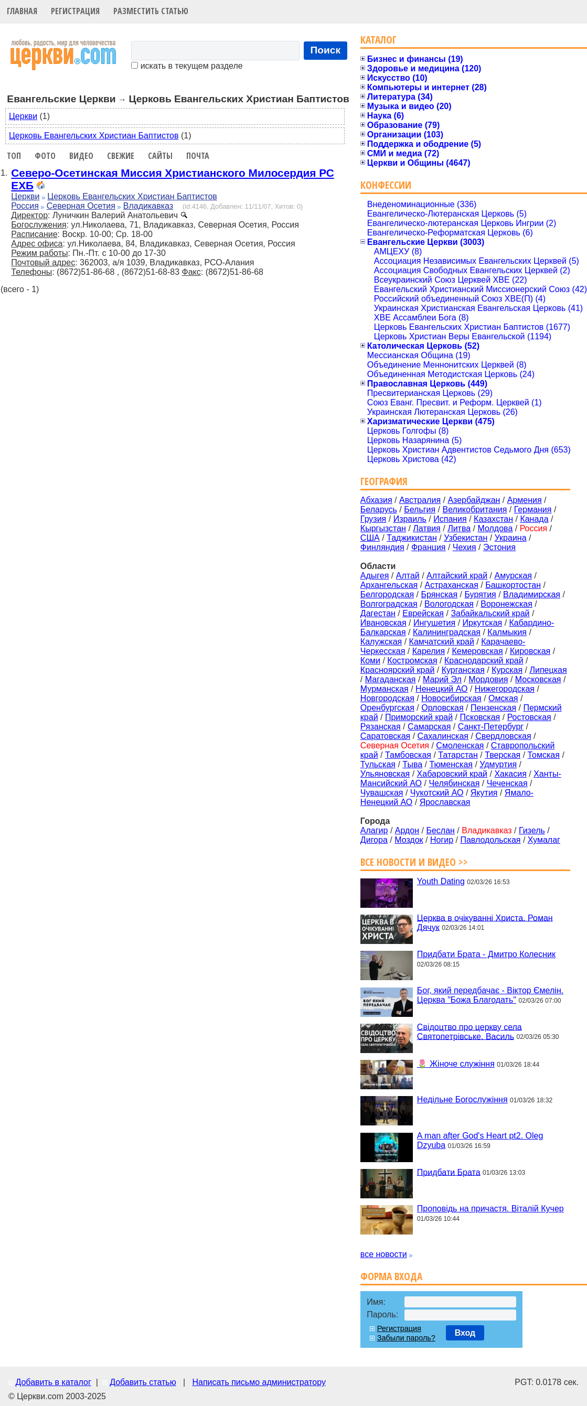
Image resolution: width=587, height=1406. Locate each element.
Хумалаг (544, 839)
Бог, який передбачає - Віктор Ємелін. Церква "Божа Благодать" (490, 995)
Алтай (408, 575)
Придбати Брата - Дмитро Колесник (486, 954)
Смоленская (460, 745)
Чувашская (381, 792)
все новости (383, 1254)
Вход (465, 1332)
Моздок (408, 839)
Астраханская (451, 585)
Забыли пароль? (406, 1338)
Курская (507, 670)
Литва (459, 528)
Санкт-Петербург (491, 726)
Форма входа (391, 1276)
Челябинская (454, 783)
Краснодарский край (484, 660)
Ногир (441, 839)
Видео (81, 156)
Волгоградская (389, 603)
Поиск (326, 50)
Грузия (373, 518)
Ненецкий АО (441, 688)
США (370, 537)
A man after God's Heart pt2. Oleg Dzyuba (480, 1140)
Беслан (440, 830)
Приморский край (419, 717)
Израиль (409, 518)
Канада (534, 518)
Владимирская (531, 594)
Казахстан (493, 518)
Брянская (439, 594)
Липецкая (548, 670)
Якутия (484, 792)
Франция (428, 547)
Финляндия (382, 547)
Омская (503, 698)
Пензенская (493, 707)
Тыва (412, 764)
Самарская (429, 726)
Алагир (374, 830)
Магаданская (390, 679)
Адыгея (374, 575)
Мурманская (384, 688)
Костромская (412, 660)
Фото (45, 156)
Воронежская (506, 603)
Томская (544, 754)
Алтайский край (456, 575)
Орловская (442, 707)
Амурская (513, 575)
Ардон (407, 830)
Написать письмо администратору (258, 1382)
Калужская (381, 641)
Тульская (378, 764)
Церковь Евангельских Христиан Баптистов (93, 135)
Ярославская (445, 802)
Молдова (495, 528)
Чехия (464, 547)
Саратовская (385, 736)
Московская (538, 679)
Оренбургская (387, 707)
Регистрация (75, 11)
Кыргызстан (383, 528)
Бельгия (419, 509)
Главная (22, 11)
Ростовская (529, 717)
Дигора (374, 839)
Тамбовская (408, 754)
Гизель (532, 830)
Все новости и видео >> (414, 862)
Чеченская (507, 783)
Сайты (160, 156)
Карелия (428, 651)
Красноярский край (397, 670)
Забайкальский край (490, 613)
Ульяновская (385, 773)
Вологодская (449, 603)
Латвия (426, 528)
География (384, 481)
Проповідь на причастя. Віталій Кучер (490, 1208)
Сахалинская (443, 736)
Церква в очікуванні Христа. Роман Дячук (485, 922)
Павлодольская (490, 839)
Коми (370, 660)
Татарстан (457, 754)
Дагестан (378, 613)
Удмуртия (498, 764)
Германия (533, 509)
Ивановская (383, 622)
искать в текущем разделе (186, 65)
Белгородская (387, 594)
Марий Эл (442, 679)
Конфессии (385, 185)
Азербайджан (473, 500)
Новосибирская (451, 698)
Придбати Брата (449, 1171)
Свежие (120, 156)
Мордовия (488, 679)
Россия (24, 205)
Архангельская (389, 585)
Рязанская (380, 726)
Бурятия (480, 594)
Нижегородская (505, 688)
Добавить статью (143, 1382)
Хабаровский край (452, 773)
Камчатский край (441, 641)
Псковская (480, 717)
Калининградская (447, 632)
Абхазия (376, 500)
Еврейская (423, 613)
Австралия (420, 500)
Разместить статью (150, 11)
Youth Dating (441, 881)
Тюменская (451, 764)
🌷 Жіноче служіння (456, 1063)
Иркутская (483, 622)
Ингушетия (434, 622)
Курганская (463, 670)
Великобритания (475, 509)
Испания (450, 518)
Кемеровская (477, 651)
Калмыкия (507, 632)
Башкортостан (513, 585)
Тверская (502, 754)
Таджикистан (412, 537)
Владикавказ (148, 205)
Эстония (499, 547)
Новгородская (387, 698)
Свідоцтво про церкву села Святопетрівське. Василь (469, 1031)
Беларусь (378, 509)
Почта (197, 156)
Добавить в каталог (53, 1382)
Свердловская (503, 736)
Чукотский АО (437, 792)
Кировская (530, 651)
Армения (524, 500)
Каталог (378, 40)
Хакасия (510, 773)
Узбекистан (465, 537)
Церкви (23, 116)
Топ (14, 156)
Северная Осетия (81, 205)
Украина (511, 537)
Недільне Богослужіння (462, 1099)
